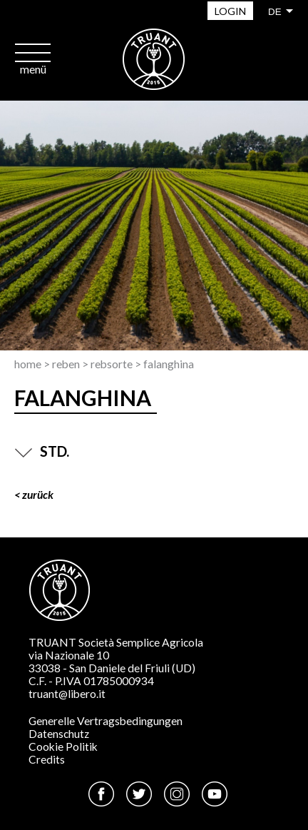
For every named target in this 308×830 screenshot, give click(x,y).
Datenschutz (59, 733)
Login (230, 11)
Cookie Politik (63, 746)
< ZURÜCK (33, 494)
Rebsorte (112, 364)
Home (27, 364)
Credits (47, 759)
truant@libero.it (67, 693)
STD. (41, 451)
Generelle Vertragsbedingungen (106, 720)
